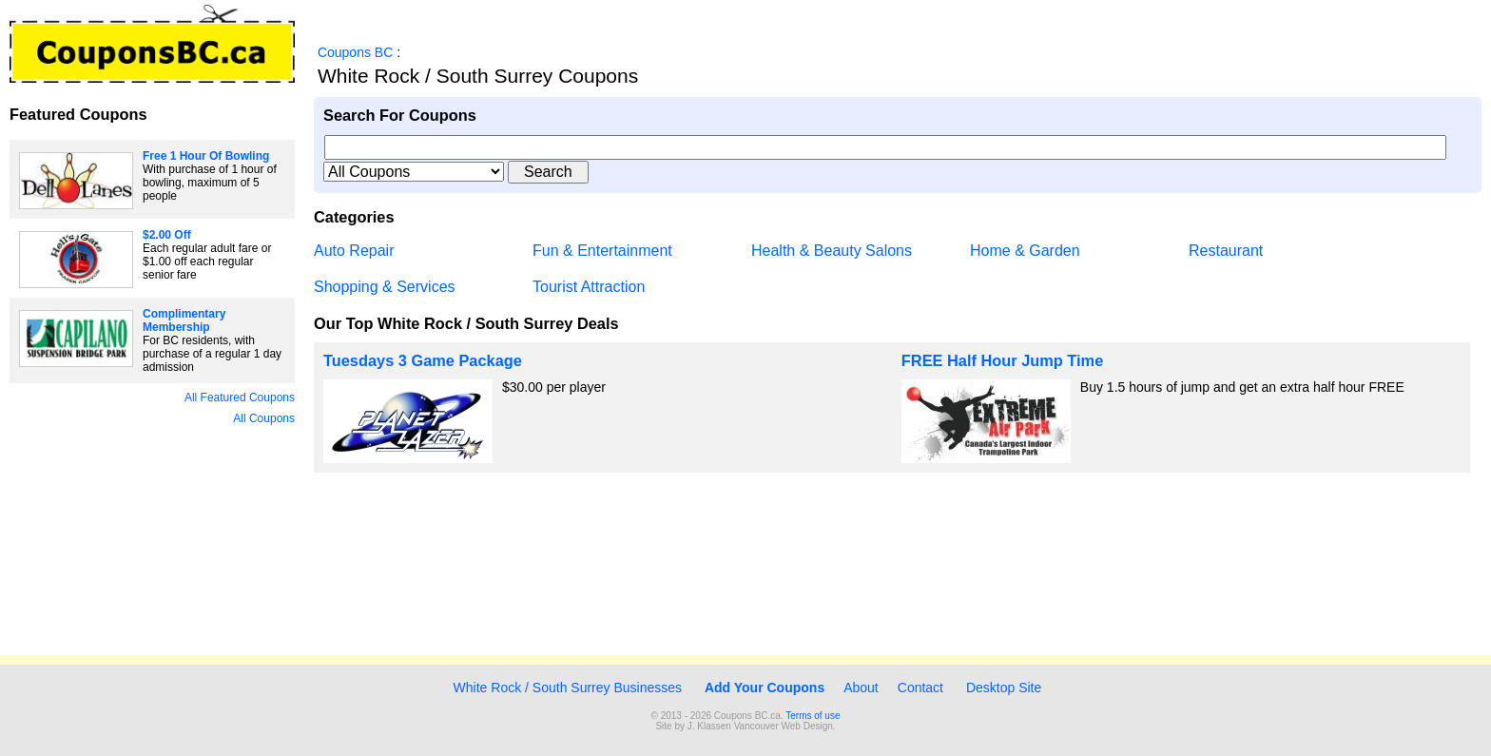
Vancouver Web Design (783, 726)
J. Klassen (709, 726)
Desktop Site (1003, 687)
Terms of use (812, 715)
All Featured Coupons (239, 397)
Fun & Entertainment (602, 250)
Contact (920, 687)
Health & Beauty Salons (831, 250)
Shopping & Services (384, 287)
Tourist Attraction (588, 287)
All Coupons (264, 418)
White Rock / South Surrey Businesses (566, 687)
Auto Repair (354, 250)
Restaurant (1226, 250)
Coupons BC (355, 52)
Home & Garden (1025, 250)
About (861, 687)
